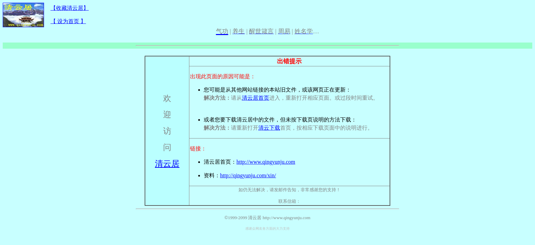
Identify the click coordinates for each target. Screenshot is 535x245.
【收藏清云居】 (69, 8)
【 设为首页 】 (68, 21)
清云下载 (269, 128)
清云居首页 (255, 98)
